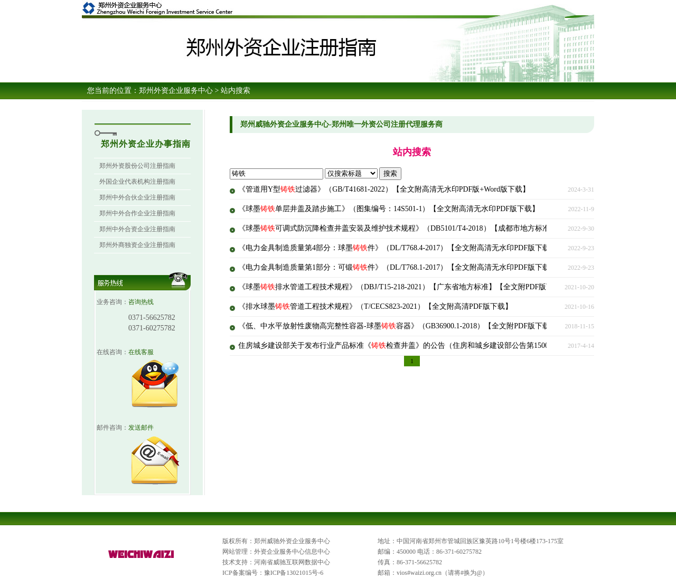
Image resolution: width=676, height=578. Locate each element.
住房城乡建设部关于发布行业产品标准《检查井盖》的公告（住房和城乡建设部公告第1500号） (401, 345)
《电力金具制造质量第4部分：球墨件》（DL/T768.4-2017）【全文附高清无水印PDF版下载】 (397, 248)
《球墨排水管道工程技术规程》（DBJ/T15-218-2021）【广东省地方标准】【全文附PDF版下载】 (403, 287)
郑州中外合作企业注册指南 (137, 213)
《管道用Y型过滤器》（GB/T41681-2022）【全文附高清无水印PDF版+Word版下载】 (384, 189)
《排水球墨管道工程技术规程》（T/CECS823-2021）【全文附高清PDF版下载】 (375, 306)
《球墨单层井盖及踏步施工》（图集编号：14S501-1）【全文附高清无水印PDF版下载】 (388, 209)
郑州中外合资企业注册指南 (137, 229)
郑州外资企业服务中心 (176, 90)
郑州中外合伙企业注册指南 (137, 197)
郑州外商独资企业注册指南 (137, 245)
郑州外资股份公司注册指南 (137, 165)
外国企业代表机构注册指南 (137, 181)
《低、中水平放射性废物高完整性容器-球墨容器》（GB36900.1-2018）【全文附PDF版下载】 (397, 326)
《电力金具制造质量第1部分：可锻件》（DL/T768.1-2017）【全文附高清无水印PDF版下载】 (397, 267)
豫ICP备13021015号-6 (294, 572)
